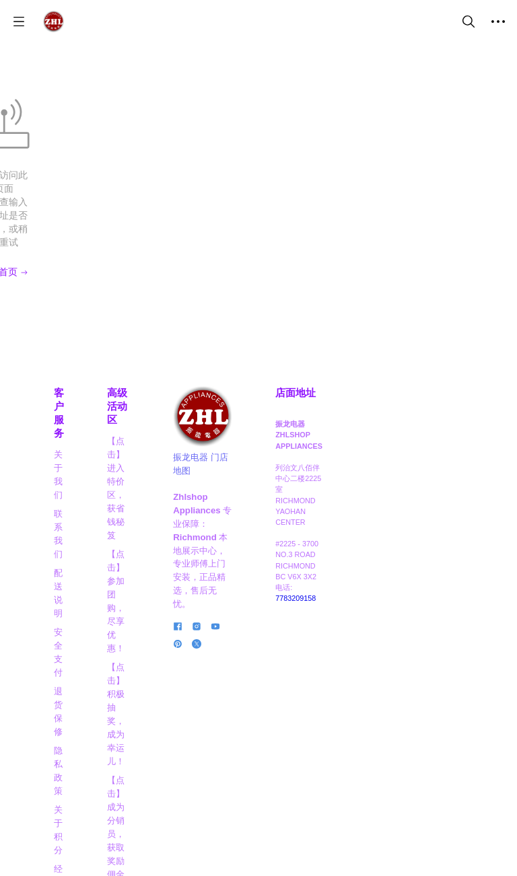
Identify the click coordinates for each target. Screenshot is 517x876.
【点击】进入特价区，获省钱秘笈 (197, 374)
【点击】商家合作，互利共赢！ (197, 602)
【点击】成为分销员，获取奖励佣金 (197, 511)
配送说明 (74, 398)
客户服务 (78, 339)
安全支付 (74, 417)
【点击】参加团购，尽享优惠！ (197, 419)
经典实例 (74, 492)
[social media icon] (284, 599)
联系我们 (74, 379)
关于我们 (74, 360)
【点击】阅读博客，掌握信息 (197, 694)
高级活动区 (197, 339)
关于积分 (74, 473)
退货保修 (74, 435)
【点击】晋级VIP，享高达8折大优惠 (198, 557)
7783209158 (438, 550)
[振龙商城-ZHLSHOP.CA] (53, 21)
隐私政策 (74, 454)
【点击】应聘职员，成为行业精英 (197, 648)
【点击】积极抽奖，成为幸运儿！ (197, 465)
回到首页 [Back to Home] (258, 218)
